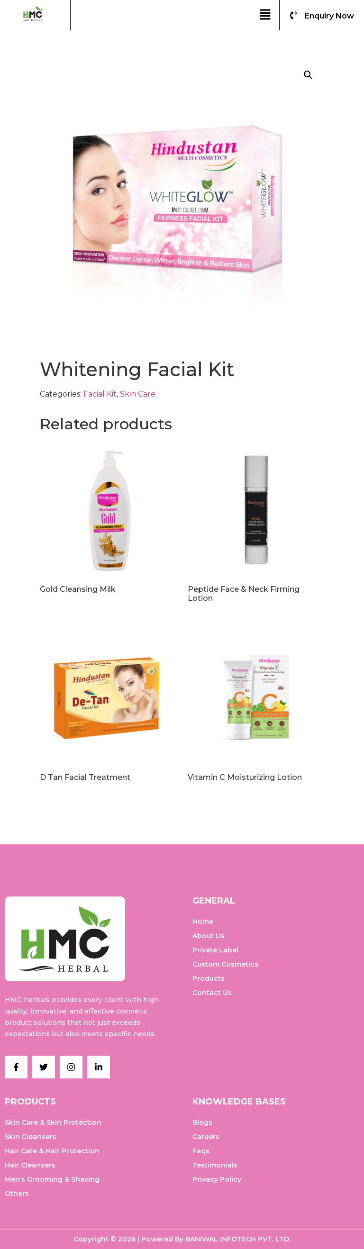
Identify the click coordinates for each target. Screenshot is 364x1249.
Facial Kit (100, 393)
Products (208, 978)
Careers (205, 1136)
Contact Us (212, 992)
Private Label (215, 950)
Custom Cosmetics (225, 964)
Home (202, 921)
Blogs (202, 1122)
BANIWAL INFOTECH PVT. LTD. (238, 1239)
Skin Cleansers (30, 1136)
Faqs (200, 1151)
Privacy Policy (216, 1179)
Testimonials (214, 1165)
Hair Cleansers (30, 1165)
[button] (264, 15)
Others (17, 1193)
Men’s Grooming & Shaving (52, 1179)
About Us (208, 936)
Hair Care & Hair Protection (52, 1151)
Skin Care (137, 393)
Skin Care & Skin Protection (53, 1122)
